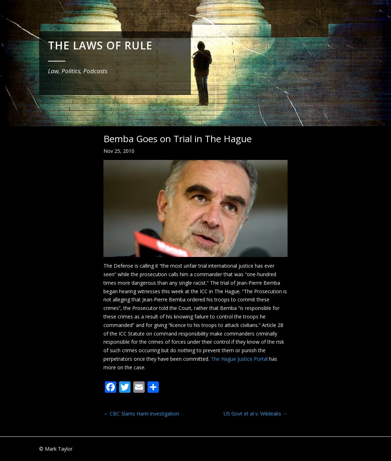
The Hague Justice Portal (239, 358)
